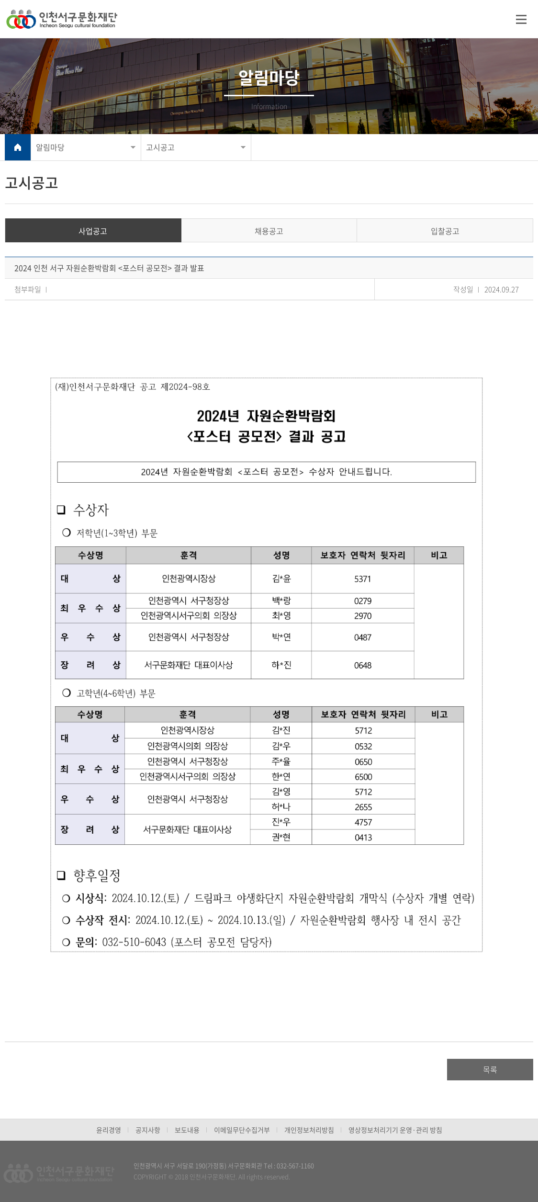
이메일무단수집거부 (242, 1129)
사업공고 (92, 231)
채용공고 (269, 231)
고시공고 (160, 147)
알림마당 (50, 147)
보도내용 (187, 1129)
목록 (490, 1069)
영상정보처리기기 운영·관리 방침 (395, 1129)
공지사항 (147, 1129)
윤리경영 (108, 1129)
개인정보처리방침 (309, 1129)
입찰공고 (445, 231)
